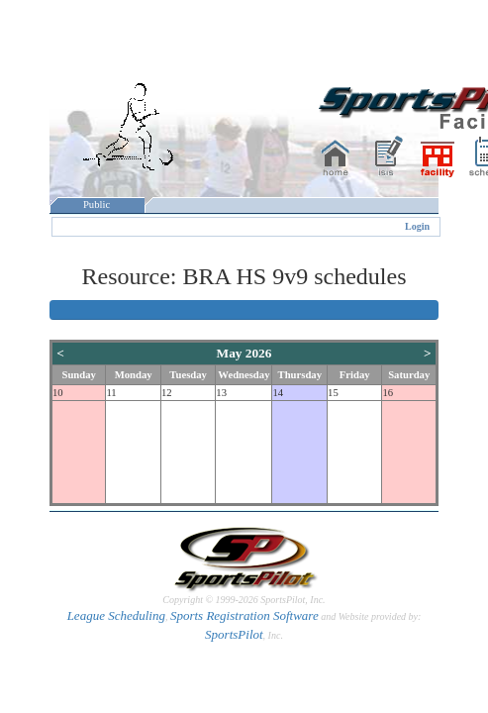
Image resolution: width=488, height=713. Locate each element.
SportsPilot (234, 634)
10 (57, 392)
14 (277, 392)
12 (166, 392)
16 (387, 392)
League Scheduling (116, 615)
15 (333, 392)
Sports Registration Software (244, 615)
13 (221, 392)
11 (111, 392)
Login (417, 226)
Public (97, 204)
